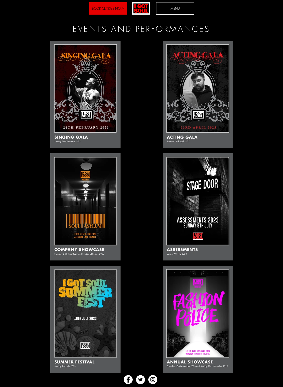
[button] (175, 8)
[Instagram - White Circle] (152, 379)
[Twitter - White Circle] (140, 379)
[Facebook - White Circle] (128, 379)
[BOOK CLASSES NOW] (108, 8)
